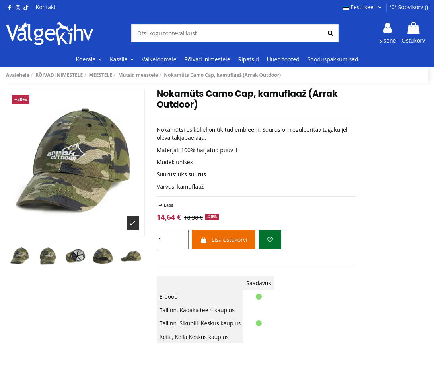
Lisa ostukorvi (223, 239)
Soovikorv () (408, 7)
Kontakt (46, 7)
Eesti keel (363, 7)
